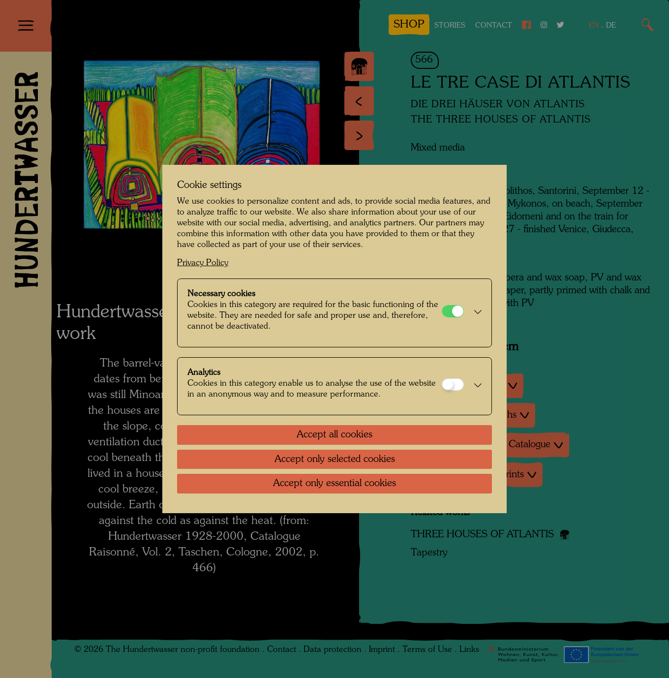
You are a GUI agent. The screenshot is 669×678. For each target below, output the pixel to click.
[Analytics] (453, 384)
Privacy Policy (202, 263)
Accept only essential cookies (334, 484)
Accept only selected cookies (334, 459)
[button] (475, 313)
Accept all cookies (334, 435)
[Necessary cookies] (453, 311)
